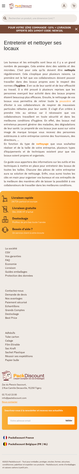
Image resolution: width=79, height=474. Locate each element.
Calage (9, 340)
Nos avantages (13, 298)
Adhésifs (10, 332)
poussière (65, 101)
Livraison (10, 267)
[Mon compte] (64, 6)
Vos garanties (13, 256)
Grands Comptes (15, 310)
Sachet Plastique (15, 352)
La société (11, 248)
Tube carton (12, 336)
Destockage (12, 314)
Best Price (11, 317)
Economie (11, 264)
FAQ (7, 260)
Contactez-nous (14, 290)
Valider (68, 420)
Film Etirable (12, 344)
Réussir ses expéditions (19, 356)
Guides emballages (16, 271)
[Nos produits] (3, 6)
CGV (7, 252)
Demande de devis (16, 294)
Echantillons (12, 306)
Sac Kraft (10, 348)
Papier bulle (12, 360)
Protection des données (19, 275)
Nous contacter (9, 401)
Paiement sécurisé (16, 302)
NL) (46, 444)
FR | (41, 444)
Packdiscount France (21, 437)
